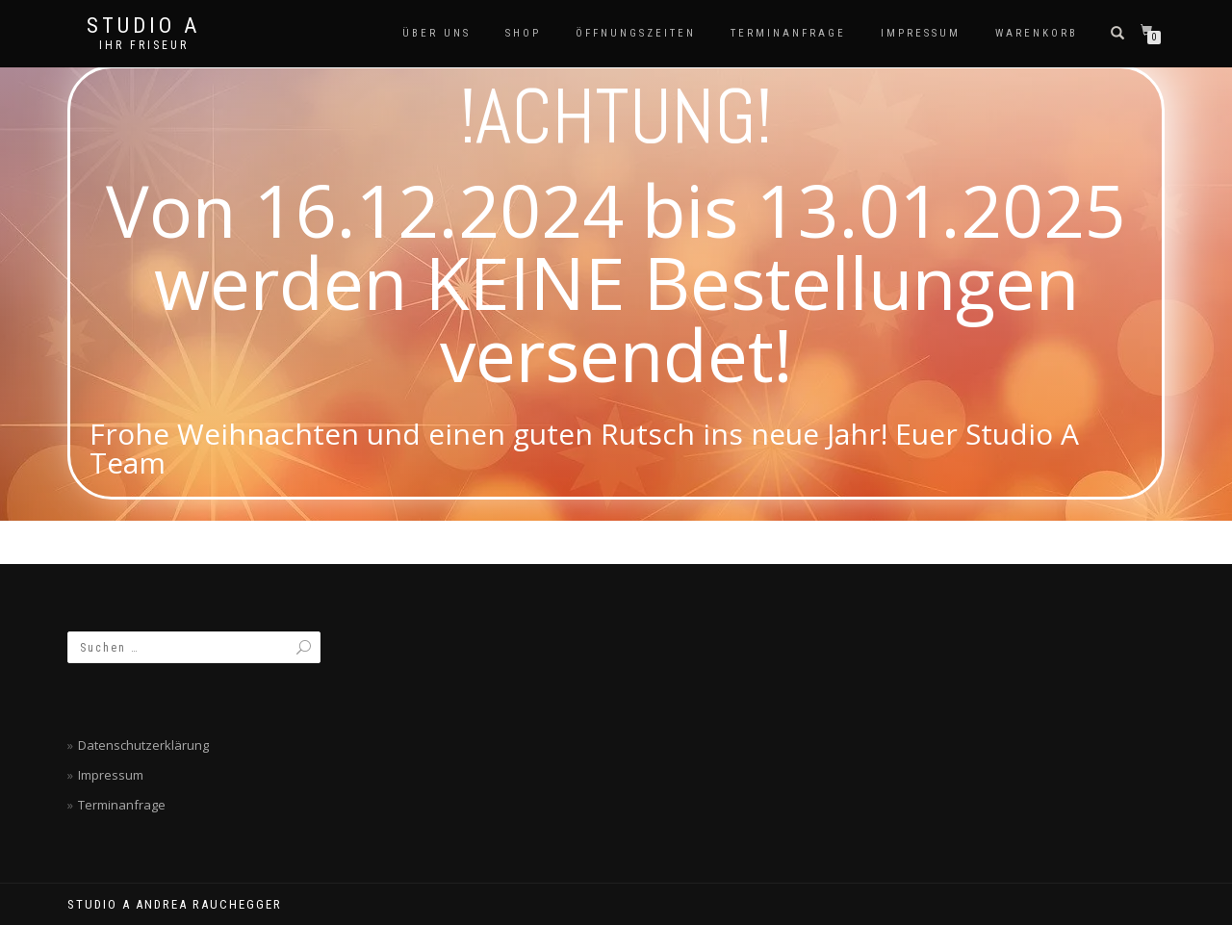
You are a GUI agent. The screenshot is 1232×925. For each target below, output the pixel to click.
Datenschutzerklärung (143, 745)
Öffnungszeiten (636, 33)
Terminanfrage (788, 33)
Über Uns (436, 33)
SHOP (523, 33)
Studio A (143, 26)
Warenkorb (1036, 33)
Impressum (921, 33)
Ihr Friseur (144, 45)
